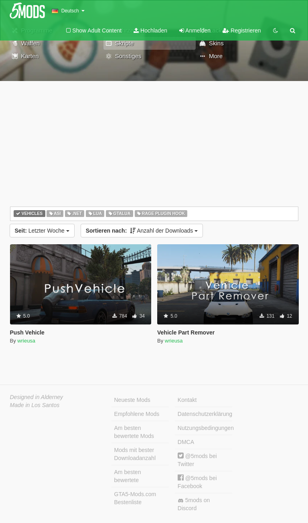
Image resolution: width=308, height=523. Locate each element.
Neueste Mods (132, 400)
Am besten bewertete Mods (134, 432)
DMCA (186, 442)
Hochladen (150, 30)
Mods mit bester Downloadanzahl (135, 454)
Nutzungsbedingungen (205, 428)
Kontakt (187, 400)
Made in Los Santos (35, 405)
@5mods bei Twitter (197, 459)
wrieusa (26, 341)
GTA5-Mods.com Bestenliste (135, 498)
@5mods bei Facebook (197, 481)
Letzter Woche (42, 230)
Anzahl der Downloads (142, 230)
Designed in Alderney (36, 397)
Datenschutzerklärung (205, 414)
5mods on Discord (194, 504)
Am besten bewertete (127, 476)
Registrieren (242, 30)
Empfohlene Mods (137, 414)
